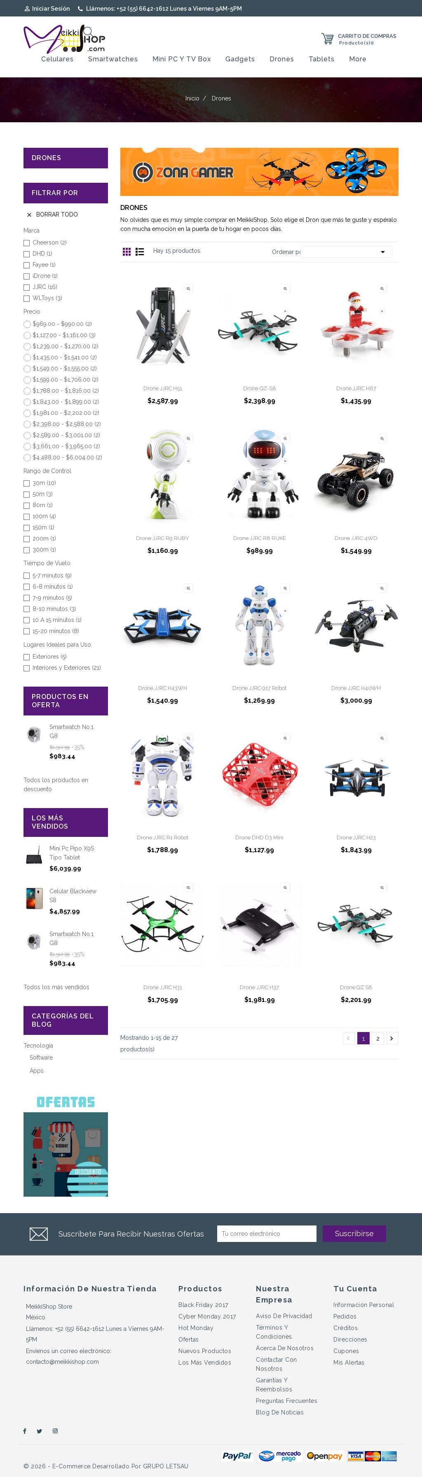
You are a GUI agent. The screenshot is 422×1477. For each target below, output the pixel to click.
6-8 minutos (53, 586)
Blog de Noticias (280, 1412)
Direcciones (350, 1339)
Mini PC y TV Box (181, 59)
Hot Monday (195, 1328)
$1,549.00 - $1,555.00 (65, 368)
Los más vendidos (204, 1362)
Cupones (346, 1351)
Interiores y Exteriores (67, 667)
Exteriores (50, 656)
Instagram (55, 1431)
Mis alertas (349, 1362)
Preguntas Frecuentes (286, 1401)
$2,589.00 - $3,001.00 (66, 435)
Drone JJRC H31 (162, 987)
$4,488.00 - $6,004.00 (67, 457)
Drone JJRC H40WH (356, 688)
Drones (282, 59)
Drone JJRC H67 (356, 388)
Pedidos (345, 1316)
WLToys (47, 298)
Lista (140, 251)
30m (44, 483)
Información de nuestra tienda (90, 1288)
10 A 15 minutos (57, 620)
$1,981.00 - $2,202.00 (66, 413)
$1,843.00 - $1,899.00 (66, 401)
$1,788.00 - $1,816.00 (66, 390)
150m (43, 527)
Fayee (44, 264)
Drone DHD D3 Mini (259, 837)
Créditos (345, 1328)
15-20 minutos (56, 631)
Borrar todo (52, 214)
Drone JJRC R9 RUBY (162, 538)
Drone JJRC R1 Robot (162, 837)
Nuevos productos (204, 1351)
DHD (42, 253)
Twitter (39, 1431)
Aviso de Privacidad (284, 1316)
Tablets (322, 59)
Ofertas (188, 1339)
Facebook (23, 1431)
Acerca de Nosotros (285, 1348)
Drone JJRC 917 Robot (259, 688)
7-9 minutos (52, 597)
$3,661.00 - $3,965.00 (66, 446)
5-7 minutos (52, 575)
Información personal (363, 1305)
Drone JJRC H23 (356, 837)
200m (44, 538)
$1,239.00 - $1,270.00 (65, 346)
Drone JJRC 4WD (356, 538)
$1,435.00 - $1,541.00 (65, 357)
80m (43, 505)
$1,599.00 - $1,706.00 (65, 379)
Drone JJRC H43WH (162, 688)
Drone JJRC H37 (259, 987)
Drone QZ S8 (356, 987)
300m (44, 549)
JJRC (45, 287)
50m (43, 494)
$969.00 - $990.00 (62, 324)
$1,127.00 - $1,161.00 (64, 335)
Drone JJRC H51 (162, 388)
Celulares (57, 59)
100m (44, 516)
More (358, 59)
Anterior (348, 1038)
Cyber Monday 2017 (207, 1316)
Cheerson (50, 242)
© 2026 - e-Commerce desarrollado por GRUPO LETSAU (106, 1466)
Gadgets (240, 59)
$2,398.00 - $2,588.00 (67, 424)
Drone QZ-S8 (259, 388)
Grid (127, 251)
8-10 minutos (54, 609)
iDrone (45, 276)
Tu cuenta (355, 1288)
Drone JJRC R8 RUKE (259, 538)
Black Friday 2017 (203, 1305)
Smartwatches (113, 59)
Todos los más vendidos (56, 987)
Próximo (391, 1038)
